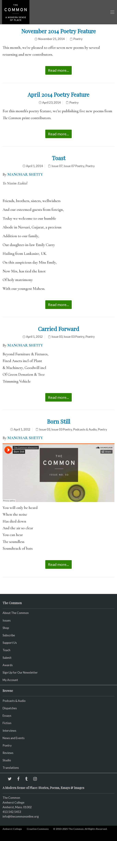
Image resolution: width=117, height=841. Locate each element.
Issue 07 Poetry (74, 166)
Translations (11, 767)
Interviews (9, 730)
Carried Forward (58, 328)
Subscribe (9, 635)
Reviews (8, 753)
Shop (6, 628)
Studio (7, 760)
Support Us (10, 642)
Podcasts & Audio (85, 429)
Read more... (58, 70)
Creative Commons (38, 828)
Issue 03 (56, 336)
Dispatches (10, 708)
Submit (7, 657)
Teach (6, 650)
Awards (8, 665)
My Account (10, 680)
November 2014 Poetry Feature (58, 31)
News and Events (14, 738)
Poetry (78, 39)
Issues (7, 620)
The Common (11, 797)
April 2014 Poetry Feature (58, 94)
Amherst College (12, 828)
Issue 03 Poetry (74, 336)
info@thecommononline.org (21, 816)
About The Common (16, 613)
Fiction (7, 723)
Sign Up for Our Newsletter (20, 672)
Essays (7, 715)
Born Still (58, 421)
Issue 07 (56, 166)
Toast (58, 158)
